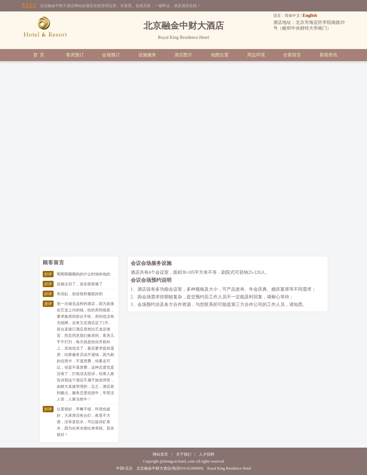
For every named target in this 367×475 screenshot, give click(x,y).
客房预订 (75, 55)
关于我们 (183, 454)
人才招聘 (206, 454)
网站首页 (160, 454)
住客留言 (292, 55)
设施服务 (147, 55)
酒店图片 (183, 55)
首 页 (38, 55)
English (310, 15)
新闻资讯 (328, 55)
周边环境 (256, 55)
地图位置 (220, 55)
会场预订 (111, 55)
